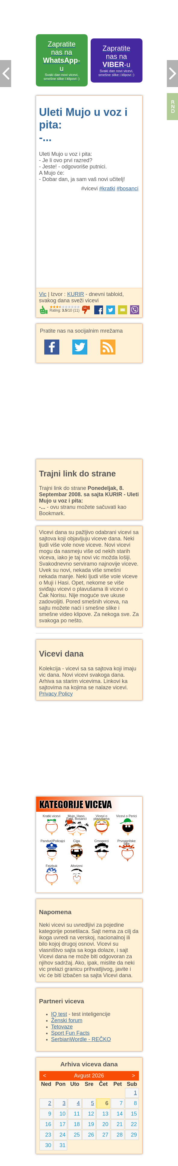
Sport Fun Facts (70, 1033)
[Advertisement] (89, 237)
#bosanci (127, 189)
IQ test (59, 1014)
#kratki (107, 189)
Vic (43, 294)
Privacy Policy (56, 694)
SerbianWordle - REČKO (81, 1039)
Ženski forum (67, 1020)
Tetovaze (62, 1027)
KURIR (75, 294)
